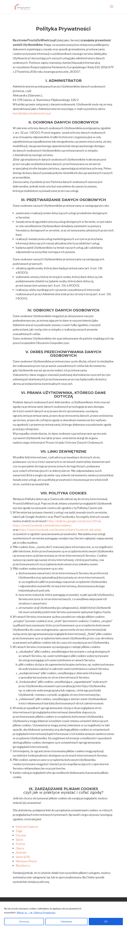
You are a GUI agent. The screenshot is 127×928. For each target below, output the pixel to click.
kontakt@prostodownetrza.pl (32, 113)
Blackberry (23, 865)
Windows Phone (26, 861)
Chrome (21, 835)
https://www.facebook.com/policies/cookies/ (42, 525)
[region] (63, 915)
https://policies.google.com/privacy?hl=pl (74, 521)
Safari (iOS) (23, 857)
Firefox (20, 844)
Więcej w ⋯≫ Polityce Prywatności (36, 912)
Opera (20, 848)
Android (21, 852)
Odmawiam (66, 921)
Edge (19, 831)
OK (106, 921)
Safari (19, 839)
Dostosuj (24, 921)
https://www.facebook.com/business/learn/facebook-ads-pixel (60, 529)
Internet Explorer (27, 826)
